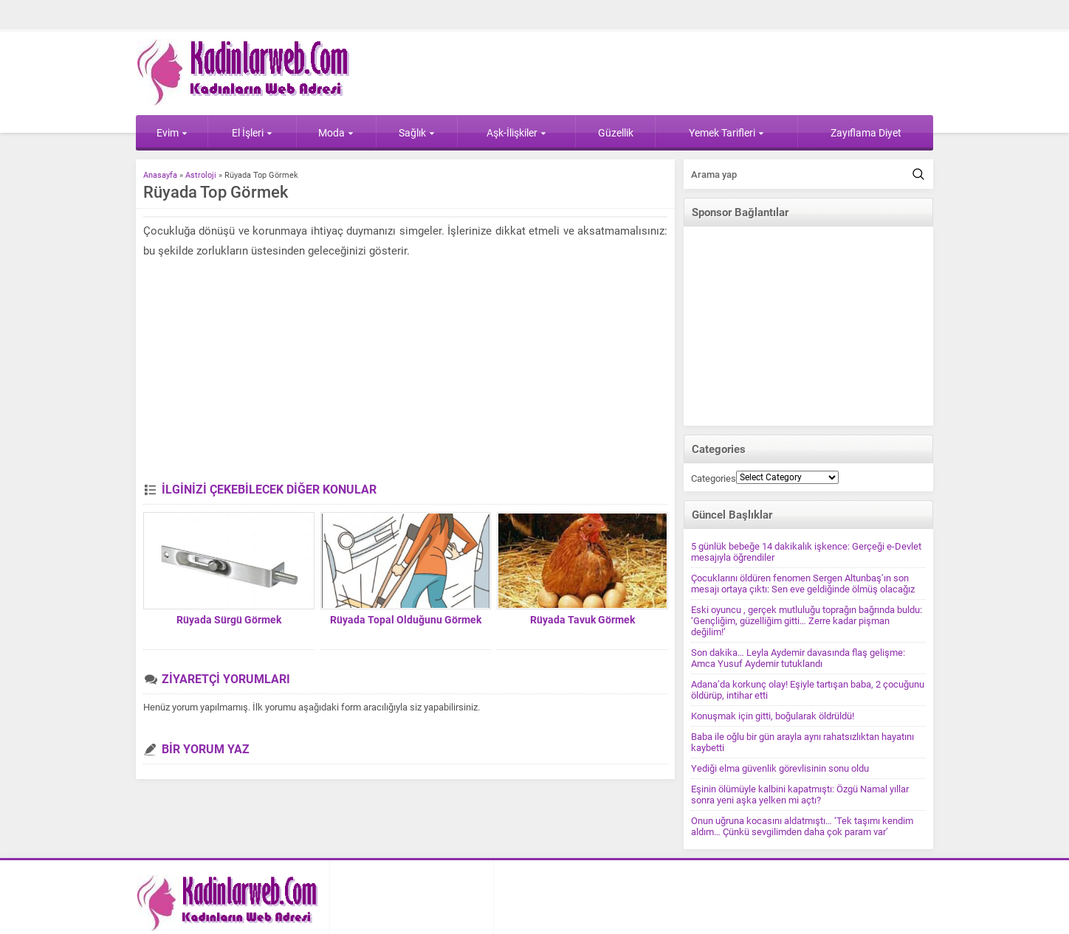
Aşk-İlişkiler (516, 133)
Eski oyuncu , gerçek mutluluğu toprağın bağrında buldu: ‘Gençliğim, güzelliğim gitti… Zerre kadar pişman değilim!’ (806, 620)
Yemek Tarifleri (726, 133)
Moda (336, 133)
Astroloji (200, 175)
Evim (172, 133)
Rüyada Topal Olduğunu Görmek (405, 620)
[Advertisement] (405, 372)
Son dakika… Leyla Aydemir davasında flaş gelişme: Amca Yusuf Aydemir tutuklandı (798, 658)
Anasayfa (160, 175)
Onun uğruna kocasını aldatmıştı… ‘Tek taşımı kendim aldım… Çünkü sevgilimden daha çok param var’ (802, 826)
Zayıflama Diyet (866, 133)
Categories (713, 478)
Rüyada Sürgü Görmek (228, 620)
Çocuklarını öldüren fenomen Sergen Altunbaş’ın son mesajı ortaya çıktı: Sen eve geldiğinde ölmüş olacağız (803, 583)
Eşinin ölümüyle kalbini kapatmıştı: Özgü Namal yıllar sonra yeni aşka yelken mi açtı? (800, 794)
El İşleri (252, 133)
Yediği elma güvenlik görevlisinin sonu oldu (780, 768)
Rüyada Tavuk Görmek (582, 620)
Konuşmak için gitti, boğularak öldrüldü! (772, 716)
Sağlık (417, 133)
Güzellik (615, 133)
